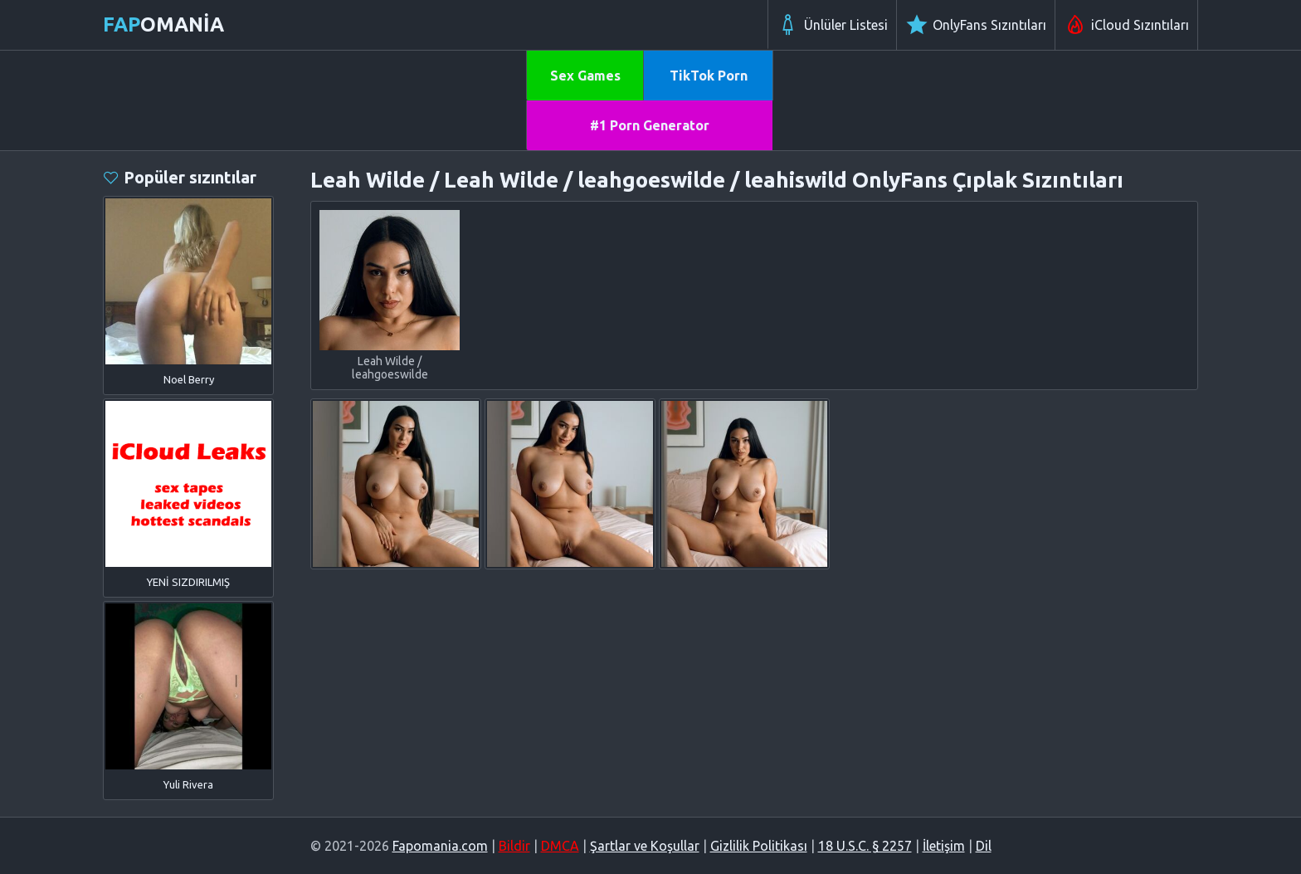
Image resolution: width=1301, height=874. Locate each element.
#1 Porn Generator (649, 125)
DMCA (560, 845)
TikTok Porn (709, 75)
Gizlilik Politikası (758, 845)
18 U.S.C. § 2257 (865, 845)
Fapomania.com (440, 845)
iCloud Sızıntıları (1126, 25)
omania (163, 24)
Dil (984, 845)
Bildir (514, 845)
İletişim (944, 845)
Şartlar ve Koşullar (644, 845)
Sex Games (585, 75)
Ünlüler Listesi (832, 25)
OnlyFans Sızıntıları (975, 25)
